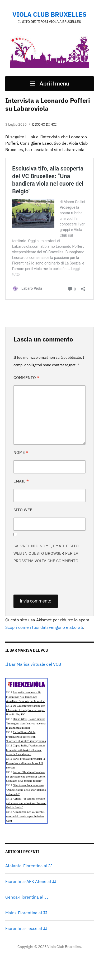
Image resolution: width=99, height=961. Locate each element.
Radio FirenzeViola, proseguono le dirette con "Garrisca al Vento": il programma (26, 736)
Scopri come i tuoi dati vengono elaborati (44, 627)
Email (21, 481)
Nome (20, 452)
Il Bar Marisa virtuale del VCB (33, 664)
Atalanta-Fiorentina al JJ (29, 865)
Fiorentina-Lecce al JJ (26, 928)
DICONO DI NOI (44, 124)
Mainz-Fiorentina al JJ (26, 912)
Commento (26, 377)
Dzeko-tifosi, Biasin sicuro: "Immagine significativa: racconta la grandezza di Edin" (25, 723)
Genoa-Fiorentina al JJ (27, 897)
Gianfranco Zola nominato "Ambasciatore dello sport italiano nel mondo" (26, 790)
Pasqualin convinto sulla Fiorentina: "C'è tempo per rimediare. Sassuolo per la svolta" (25, 697)
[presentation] (53, 579)
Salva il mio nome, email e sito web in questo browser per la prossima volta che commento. (46, 553)
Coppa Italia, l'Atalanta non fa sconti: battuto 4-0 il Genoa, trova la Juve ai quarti (25, 750)
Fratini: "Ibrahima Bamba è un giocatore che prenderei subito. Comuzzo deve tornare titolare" (25, 776)
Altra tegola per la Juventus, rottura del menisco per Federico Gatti (25, 816)
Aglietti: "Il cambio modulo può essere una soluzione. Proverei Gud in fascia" (26, 803)
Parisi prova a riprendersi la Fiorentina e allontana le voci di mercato (25, 763)
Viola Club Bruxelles (49, 14)
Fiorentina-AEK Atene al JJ (30, 881)
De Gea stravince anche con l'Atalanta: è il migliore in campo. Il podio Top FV (25, 710)
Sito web (22, 509)
